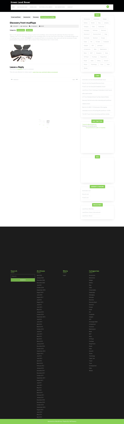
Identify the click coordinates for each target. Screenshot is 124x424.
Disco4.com (85, 83)
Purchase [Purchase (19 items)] (94, 57)
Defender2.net (86, 79)
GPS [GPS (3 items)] (93, 45)
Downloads (33, 7)
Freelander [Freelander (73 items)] (106, 41)
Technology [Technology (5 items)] (94, 64)
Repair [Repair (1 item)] (85, 60)
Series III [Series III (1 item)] (106, 60)
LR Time (84, 97)
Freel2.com (85, 86)
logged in (20, 69)
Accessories (27, 17)
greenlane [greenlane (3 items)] (99, 45)
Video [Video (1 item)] (108, 64)
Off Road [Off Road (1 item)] (86, 57)
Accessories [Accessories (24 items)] (87, 19)
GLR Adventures (60, 7)
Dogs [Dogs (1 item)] (106, 34)
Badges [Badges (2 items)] (105, 19)
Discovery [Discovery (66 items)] (103, 30)
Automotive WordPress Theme (57, 421)
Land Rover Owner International (91, 212)
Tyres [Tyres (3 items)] (101, 64)
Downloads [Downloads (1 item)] (86, 38)
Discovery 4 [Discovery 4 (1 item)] (87, 34)
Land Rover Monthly (88, 209)
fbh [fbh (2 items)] (91, 41)
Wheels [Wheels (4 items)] (85, 68)
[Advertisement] (97, 170)
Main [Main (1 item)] (95, 49)
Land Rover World (87, 215)
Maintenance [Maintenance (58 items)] (103, 49)
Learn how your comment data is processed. (45, 72)
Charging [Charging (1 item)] (86, 26)
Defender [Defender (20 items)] (95, 30)
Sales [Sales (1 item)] (92, 60)
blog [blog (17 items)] (99, 22)
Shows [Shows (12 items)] (85, 64)
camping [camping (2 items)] (106, 22)
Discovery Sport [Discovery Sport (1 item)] (97, 34)
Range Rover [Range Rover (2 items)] (103, 57)
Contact (70, 7)
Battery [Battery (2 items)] (86, 22)
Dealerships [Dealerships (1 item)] (101, 26)
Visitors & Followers (45, 7)
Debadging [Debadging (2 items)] (86, 30)
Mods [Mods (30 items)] (85, 53)
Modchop (25, 26)
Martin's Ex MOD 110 (88, 107)
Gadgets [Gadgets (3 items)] (86, 45)
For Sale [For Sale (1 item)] (98, 41)
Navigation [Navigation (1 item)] (99, 53)
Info (13, 7)
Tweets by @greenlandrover (89, 124)
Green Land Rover (20, 2)
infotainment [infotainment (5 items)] (87, 49)
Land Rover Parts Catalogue (90, 90)
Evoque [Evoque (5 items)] (103, 38)
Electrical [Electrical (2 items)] (95, 38)
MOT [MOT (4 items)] (91, 53)
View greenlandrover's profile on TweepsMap (95, 127)
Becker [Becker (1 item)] (93, 22)
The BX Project (86, 114)
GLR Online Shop (22, 7)
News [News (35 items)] (106, 53)
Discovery (36, 17)
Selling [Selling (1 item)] (98, 60)
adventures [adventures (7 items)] (96, 19)
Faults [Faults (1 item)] (85, 41)
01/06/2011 (16, 26)
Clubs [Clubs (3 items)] (93, 26)
